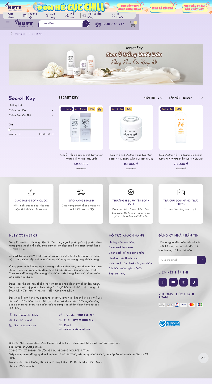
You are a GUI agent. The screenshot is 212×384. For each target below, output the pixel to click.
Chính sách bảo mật (121, 253)
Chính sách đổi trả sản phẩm (126, 258)
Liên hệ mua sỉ (23, 325)
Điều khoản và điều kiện (55, 348)
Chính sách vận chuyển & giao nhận (130, 268)
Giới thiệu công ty (25, 331)
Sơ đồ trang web (110, 348)
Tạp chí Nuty (117, 279)
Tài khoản (189, 17)
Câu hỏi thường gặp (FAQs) (126, 274)
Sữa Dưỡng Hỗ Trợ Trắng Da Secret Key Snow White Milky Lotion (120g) (180, 160)
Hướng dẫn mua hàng (122, 247)
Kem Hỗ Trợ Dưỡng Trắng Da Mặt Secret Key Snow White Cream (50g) (131, 160)
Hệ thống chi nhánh (26, 320)
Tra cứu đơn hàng (162, 17)
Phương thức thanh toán (123, 263)
